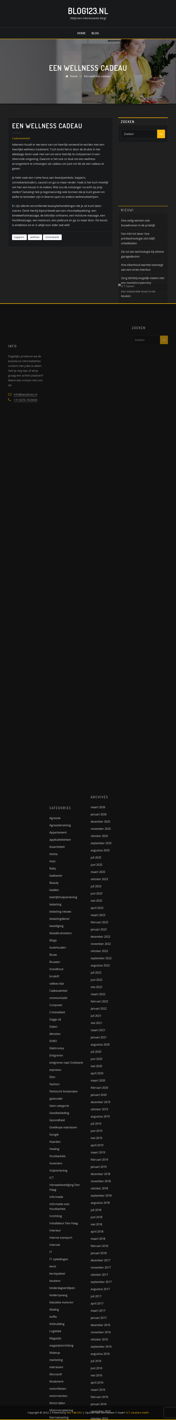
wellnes (35, 242)
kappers (19, 242)
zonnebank (52, 242)
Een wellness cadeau (97, 77)
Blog (95, 33)
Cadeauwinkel (21, 143)
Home (81, 33)
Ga (161, 135)
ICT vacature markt (137, 1412)
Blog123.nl (88, 11)
